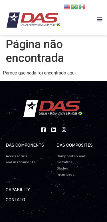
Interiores (65, 175)
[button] (99, 19)
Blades (62, 168)
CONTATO (15, 199)
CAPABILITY (18, 189)
